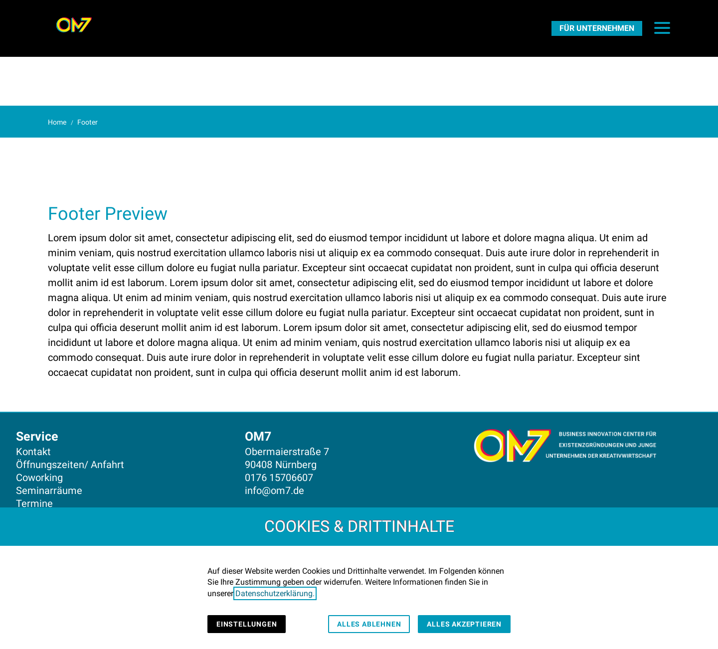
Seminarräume (49, 490)
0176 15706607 (279, 478)
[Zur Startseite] (74, 25)
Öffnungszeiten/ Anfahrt (70, 465)
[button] (662, 28)
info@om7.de (274, 490)
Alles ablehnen (369, 624)
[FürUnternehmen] (596, 28)
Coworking (39, 478)
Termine (34, 503)
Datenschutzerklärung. (275, 593)
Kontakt (33, 452)
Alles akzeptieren (464, 624)
